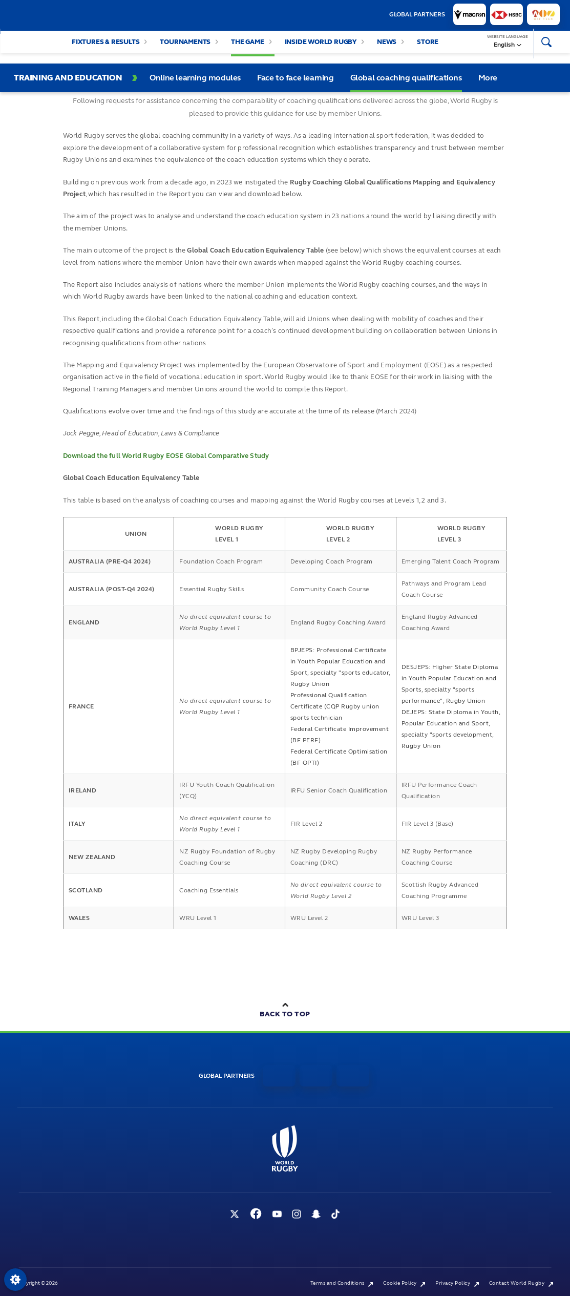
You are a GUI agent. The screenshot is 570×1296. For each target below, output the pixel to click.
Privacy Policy (457, 1283)
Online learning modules (195, 77)
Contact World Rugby (521, 1283)
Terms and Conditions (341, 1283)
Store (427, 47)
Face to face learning (295, 77)
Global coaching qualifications (406, 77)
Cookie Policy (404, 1283)
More (487, 77)
